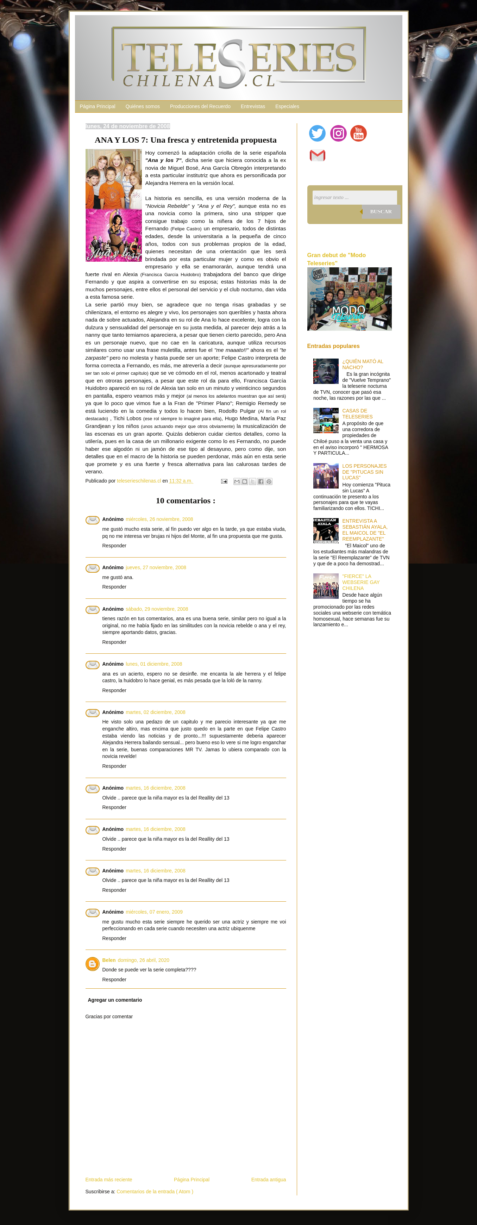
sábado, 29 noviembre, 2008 (157, 609)
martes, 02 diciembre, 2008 (156, 712)
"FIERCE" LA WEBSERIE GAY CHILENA (361, 582)
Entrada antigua (268, 1179)
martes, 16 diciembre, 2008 (156, 788)
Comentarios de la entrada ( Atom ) (155, 1191)
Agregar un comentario (115, 1000)
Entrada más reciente (109, 1179)
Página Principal (97, 106)
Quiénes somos (143, 106)
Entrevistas (253, 106)
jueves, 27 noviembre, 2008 (156, 567)
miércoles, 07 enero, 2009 (154, 912)
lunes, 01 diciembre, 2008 (154, 664)
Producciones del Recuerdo (200, 106)
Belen (109, 960)
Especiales (287, 106)
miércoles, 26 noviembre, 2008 (159, 519)
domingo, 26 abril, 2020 (143, 960)
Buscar (381, 211)
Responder (114, 545)
